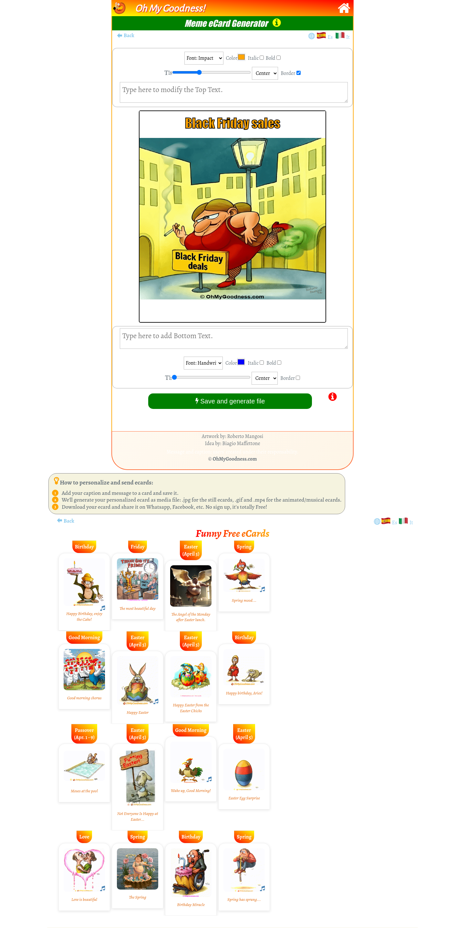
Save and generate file (230, 401)
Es (331, 37)
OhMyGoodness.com (235, 459)
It (348, 37)
